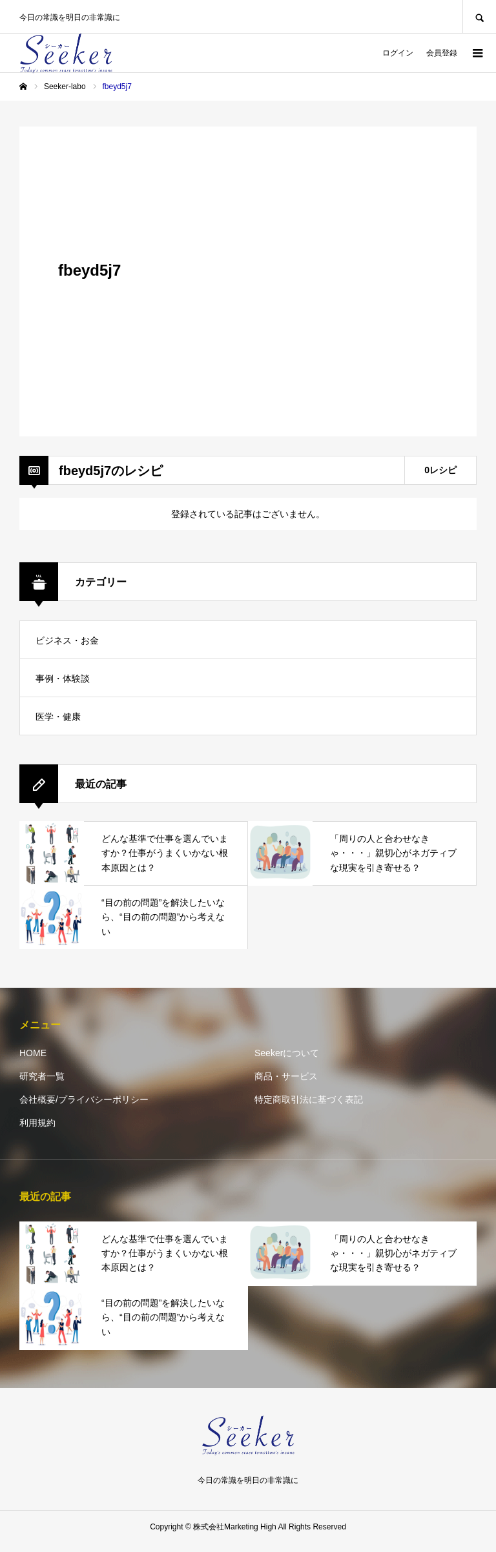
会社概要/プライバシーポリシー (84, 1099)
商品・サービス (286, 1076)
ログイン (397, 52)
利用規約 (37, 1123)
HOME (32, 1053)
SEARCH (479, 16)
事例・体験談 (63, 678)
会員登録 (441, 52)
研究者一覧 (42, 1076)
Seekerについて (286, 1053)
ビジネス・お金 (67, 640)
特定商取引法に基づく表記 (308, 1099)
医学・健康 (58, 716)
